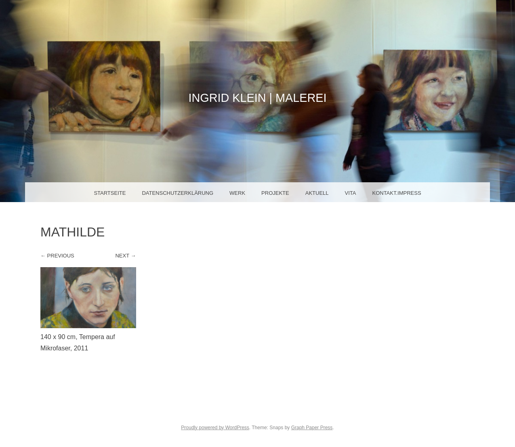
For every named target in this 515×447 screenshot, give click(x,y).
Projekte (275, 193)
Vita (350, 193)
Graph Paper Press (312, 427)
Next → (125, 256)
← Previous (57, 256)
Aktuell (317, 193)
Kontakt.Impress (396, 193)
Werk (237, 193)
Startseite (110, 193)
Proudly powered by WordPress (215, 427)
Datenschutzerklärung (177, 193)
